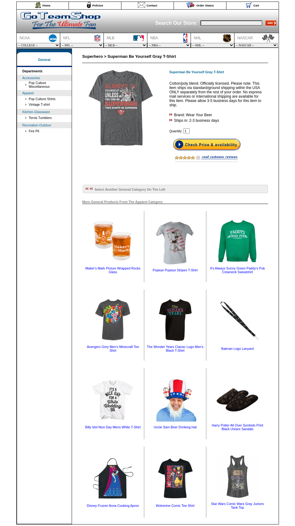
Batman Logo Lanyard (237, 348)
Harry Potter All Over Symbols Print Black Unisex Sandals (237, 427)
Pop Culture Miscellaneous (39, 84)
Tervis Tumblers (40, 118)
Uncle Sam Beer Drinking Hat (175, 427)
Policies (97, 5)
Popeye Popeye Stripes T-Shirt (175, 270)
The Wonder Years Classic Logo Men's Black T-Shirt (175, 348)
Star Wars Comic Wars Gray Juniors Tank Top (237, 505)
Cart (256, 5)
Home (46, 5)
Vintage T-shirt (39, 104)
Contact (151, 5)
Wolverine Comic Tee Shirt (175, 505)
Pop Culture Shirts (42, 99)
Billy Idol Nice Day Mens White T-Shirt (113, 427)
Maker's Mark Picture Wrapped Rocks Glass (112, 270)
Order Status (205, 5)
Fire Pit (34, 131)
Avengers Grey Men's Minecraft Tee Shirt (113, 348)
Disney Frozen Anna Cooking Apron (113, 505)
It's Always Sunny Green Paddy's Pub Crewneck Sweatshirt (237, 270)
